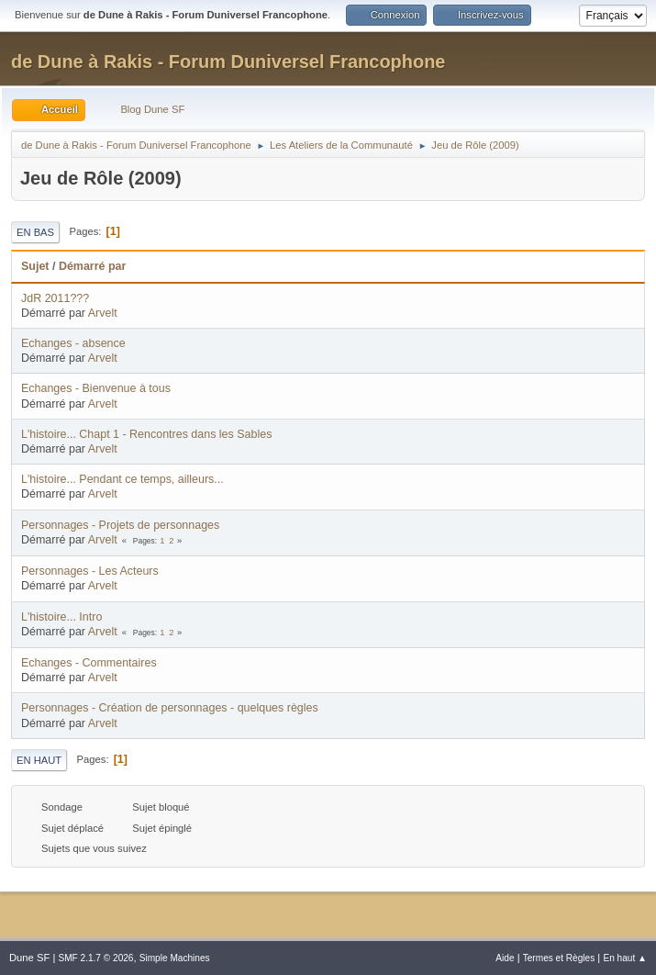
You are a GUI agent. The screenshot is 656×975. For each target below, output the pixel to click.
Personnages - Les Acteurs (90, 571)
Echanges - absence (73, 343)
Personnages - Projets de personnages (120, 525)
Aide (504, 958)
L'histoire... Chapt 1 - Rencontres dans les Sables (146, 434)
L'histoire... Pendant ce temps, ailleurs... (122, 479)
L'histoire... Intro (61, 617)
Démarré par (92, 266)
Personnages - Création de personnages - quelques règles (169, 707)
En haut (39, 760)
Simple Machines (174, 958)
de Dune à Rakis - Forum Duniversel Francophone (228, 61)
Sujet (35, 266)
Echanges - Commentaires (89, 662)
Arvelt (102, 313)
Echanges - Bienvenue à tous (96, 388)
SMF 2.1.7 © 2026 (95, 958)
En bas (35, 232)
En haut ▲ (625, 958)
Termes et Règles (559, 958)
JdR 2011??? (55, 298)
